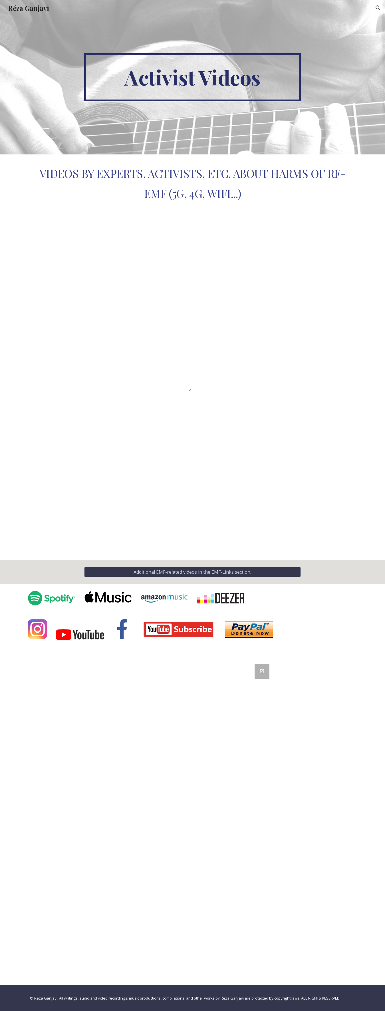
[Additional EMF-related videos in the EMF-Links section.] (192, 572)
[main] (192, 77)
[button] (378, 8)
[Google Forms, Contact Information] (192, 821)
